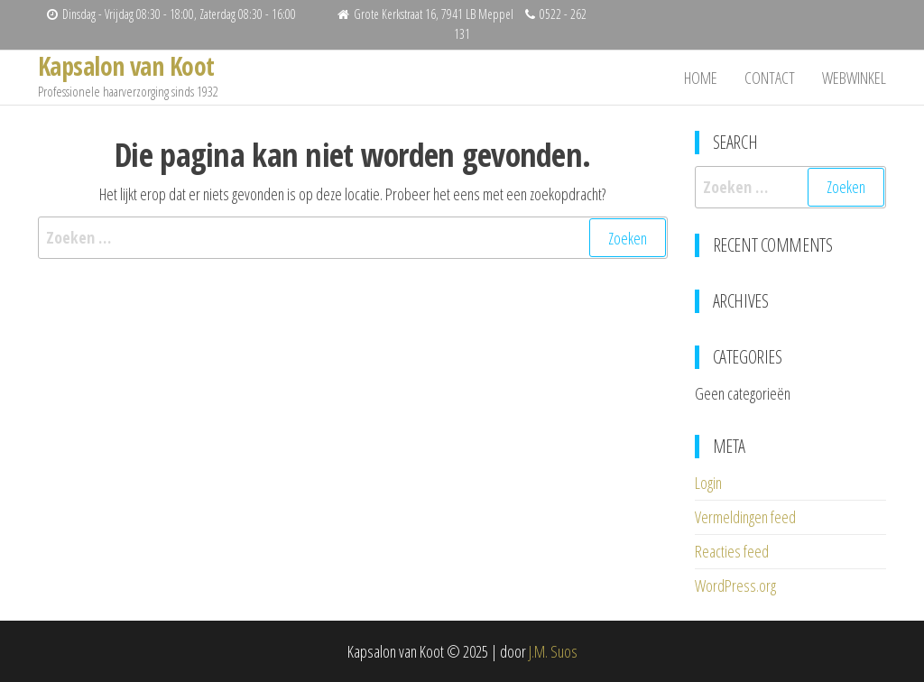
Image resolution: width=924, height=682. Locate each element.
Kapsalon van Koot (126, 66)
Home (700, 77)
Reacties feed (732, 551)
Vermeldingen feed (745, 517)
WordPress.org (735, 585)
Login (708, 482)
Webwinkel (854, 77)
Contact (769, 77)
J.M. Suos (553, 651)
